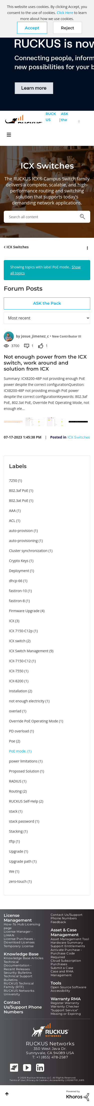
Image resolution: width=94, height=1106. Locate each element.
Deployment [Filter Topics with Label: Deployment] (19, 570)
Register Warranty (65, 1003)
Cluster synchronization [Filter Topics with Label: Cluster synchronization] (28, 550)
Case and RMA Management (62, 973)
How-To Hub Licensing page (22, 926)
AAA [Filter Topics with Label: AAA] (12, 510)
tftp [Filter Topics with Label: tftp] (12, 841)
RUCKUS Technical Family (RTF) (19, 985)
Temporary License (19, 946)
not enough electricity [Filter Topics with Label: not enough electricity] (26, 701)
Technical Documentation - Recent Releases (18, 965)
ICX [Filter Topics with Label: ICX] (11, 620)
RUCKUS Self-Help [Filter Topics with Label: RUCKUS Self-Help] (23, 801)
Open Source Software (68, 987)
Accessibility (60, 990)
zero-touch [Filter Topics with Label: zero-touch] (18, 881)
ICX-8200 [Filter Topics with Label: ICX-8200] (16, 681)
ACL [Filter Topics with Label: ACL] (12, 520)
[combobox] (47, 217)
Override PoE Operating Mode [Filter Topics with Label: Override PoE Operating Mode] (33, 721)
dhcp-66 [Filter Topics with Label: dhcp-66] (15, 580)
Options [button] (87, 247)
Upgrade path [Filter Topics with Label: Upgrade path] (20, 861)
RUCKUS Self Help (51, 123)
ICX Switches (18, 247)
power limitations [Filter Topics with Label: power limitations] (23, 761)
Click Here (65, 12)
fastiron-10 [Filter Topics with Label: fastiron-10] (18, 590)
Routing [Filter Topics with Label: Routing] (15, 791)
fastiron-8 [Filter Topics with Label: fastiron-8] (17, 600)
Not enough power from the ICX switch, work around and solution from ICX (45, 363)
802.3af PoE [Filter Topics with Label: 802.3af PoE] (18, 490)
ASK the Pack (64, 123)
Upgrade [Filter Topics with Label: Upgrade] (16, 851)
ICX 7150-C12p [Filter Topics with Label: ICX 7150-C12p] (21, 630)
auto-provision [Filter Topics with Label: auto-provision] (21, 530)
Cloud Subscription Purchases (66, 962)
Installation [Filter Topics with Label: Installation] (18, 691)
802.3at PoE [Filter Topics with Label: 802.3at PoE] (18, 500)
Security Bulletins (18, 972)
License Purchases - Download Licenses (20, 940)
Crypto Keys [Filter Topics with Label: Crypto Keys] (18, 560)
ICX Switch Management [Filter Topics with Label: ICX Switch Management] (28, 650)
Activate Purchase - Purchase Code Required (66, 953)
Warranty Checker (65, 1006)
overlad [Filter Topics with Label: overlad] (15, 711)
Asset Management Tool (70, 939)
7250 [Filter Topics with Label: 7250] (13, 480)
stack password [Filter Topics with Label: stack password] (21, 821)
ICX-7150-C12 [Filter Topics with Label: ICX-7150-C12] (20, 660)
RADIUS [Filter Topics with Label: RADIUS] (15, 781)
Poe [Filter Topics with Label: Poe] (12, 741)
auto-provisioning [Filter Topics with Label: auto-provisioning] (23, 540)
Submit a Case (62, 968)
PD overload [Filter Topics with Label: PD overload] (19, 731)
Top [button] (7, 1093)
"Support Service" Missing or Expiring (66, 1012)
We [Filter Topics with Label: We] (11, 871)
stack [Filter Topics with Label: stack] (13, 811)
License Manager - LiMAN (18, 933)
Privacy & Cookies (37, 1080)
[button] (32, 28)
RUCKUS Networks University (19, 992)
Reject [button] (67, 28)
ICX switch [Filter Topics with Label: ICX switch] (17, 640)
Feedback (58, 922)
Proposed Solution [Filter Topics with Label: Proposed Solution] (24, 771)
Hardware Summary (67, 942)
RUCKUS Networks (50, 1044)
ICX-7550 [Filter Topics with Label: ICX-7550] (16, 671)
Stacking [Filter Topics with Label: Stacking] (16, 831)
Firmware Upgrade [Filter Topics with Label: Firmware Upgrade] (24, 610)
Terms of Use (17, 1080)
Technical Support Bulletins (18, 977)
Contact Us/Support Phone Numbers (67, 916)
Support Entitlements (68, 946)
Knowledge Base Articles (23, 958)
